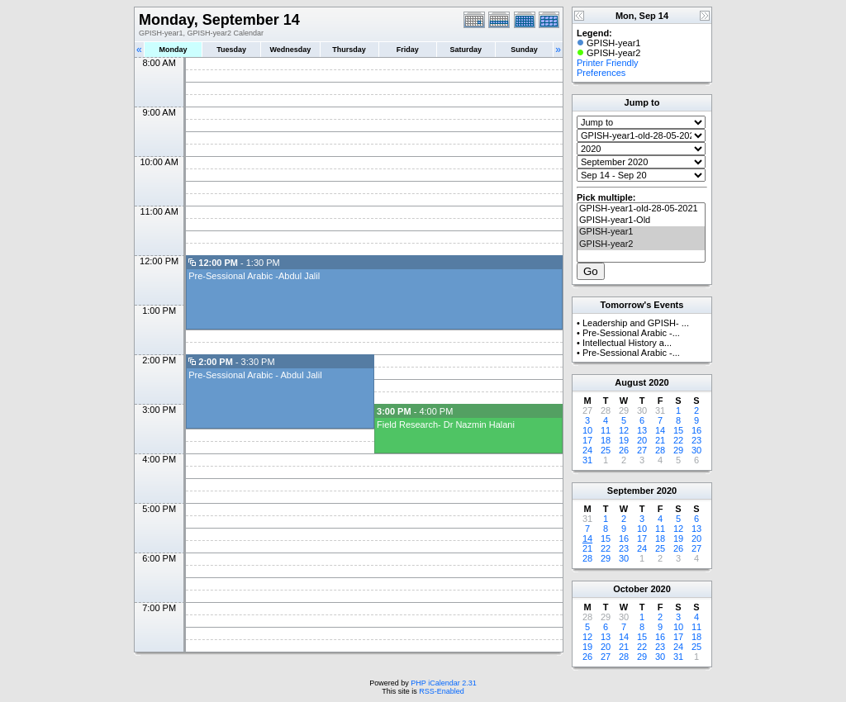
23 (696, 440)
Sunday (524, 49)
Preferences (601, 73)
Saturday (466, 49)
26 (624, 450)
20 (642, 440)
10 (587, 430)
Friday (408, 49)
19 (624, 440)
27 (642, 450)
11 (606, 430)
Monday (173, 49)
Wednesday (290, 49)
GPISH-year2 (641, 244)
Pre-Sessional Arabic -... (631, 333)
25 (606, 450)
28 (660, 450)
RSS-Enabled (441, 691)
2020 (658, 382)
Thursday (349, 49)
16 (696, 430)
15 (678, 430)
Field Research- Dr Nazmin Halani (446, 424)
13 (642, 430)
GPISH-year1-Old (641, 220)
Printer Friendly (608, 63)
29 (678, 450)
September (630, 491)
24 (587, 450)
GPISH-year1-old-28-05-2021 (641, 209)
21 (660, 440)
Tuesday (231, 49)
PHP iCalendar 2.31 (443, 683)
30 (696, 450)
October (630, 589)
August (630, 382)
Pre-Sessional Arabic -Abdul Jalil (254, 276)
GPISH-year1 (641, 232)
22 (678, 440)
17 (587, 440)
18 (606, 440)
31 (587, 460)
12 (624, 430)
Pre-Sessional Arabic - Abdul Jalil (254, 375)
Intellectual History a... (627, 343)
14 (660, 430)
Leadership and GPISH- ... (635, 323)
